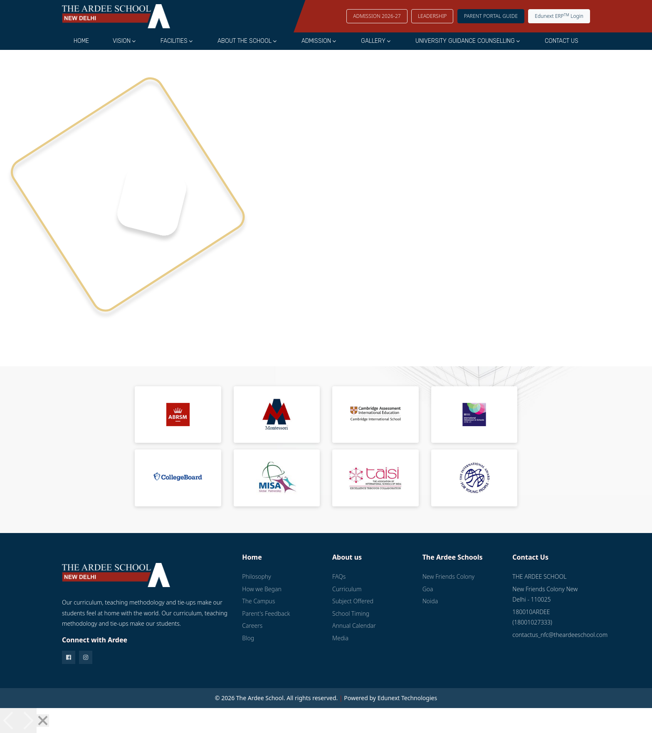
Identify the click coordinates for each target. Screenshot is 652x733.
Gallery (373, 40)
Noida (430, 601)
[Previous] (9, 720)
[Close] (43, 720)
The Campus (258, 601)
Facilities (174, 40)
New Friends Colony (448, 576)
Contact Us (561, 40)
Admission (316, 40)
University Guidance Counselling (465, 40)
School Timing (350, 613)
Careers (252, 625)
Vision (122, 40)
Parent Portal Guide (491, 16)
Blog (248, 638)
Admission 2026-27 (377, 16)
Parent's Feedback (266, 613)
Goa (427, 589)
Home (81, 40)
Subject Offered (352, 601)
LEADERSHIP (432, 16)
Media (340, 638)
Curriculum (346, 589)
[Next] (27, 720)
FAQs (339, 576)
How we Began (261, 589)
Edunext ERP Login (559, 16)
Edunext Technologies (407, 698)
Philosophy (256, 576)
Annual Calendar (354, 625)
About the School (244, 40)
